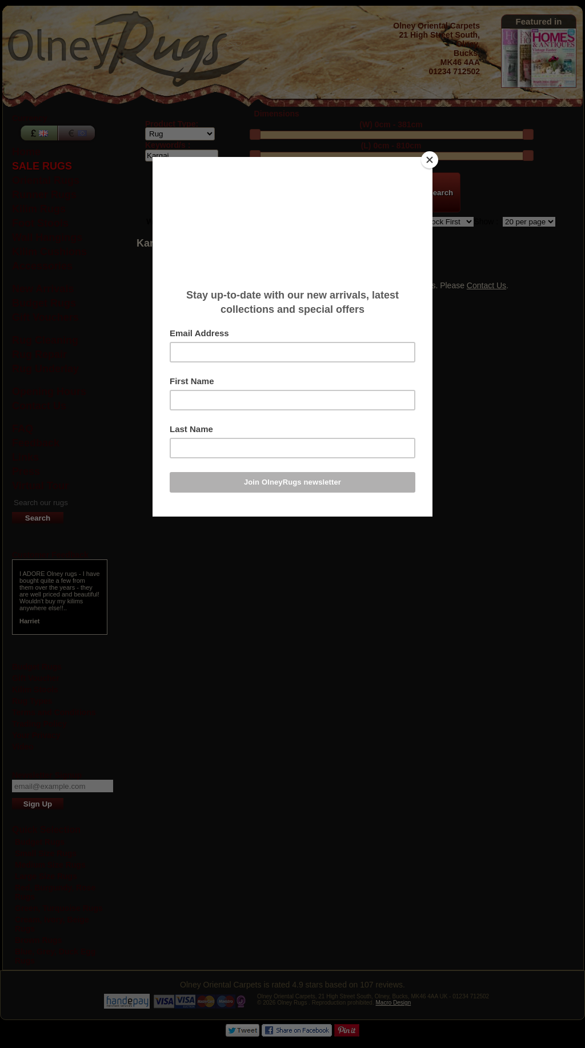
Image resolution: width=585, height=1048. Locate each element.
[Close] (429, 159)
